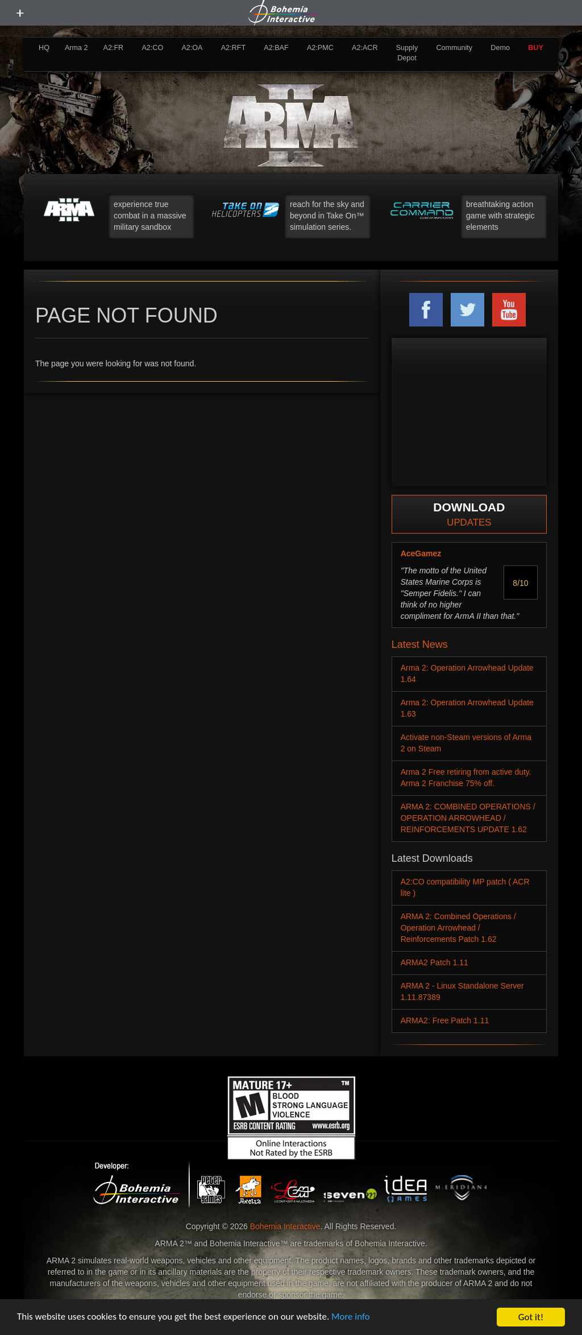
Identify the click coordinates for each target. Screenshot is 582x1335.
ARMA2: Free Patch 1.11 (445, 1020)
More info (351, 1318)
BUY (535, 48)
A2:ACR (365, 48)
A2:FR (113, 48)
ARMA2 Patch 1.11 (434, 962)
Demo (500, 48)
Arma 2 (76, 48)
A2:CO (152, 48)
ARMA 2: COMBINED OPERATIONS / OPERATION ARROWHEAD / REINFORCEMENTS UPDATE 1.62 (468, 818)
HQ (44, 48)
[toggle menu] (20, 13)
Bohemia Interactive (285, 1226)
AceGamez (421, 553)
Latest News (420, 644)
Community (454, 48)
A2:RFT (233, 48)
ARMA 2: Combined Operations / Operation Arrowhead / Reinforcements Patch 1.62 (458, 928)
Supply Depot (407, 53)
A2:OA (191, 48)
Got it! (530, 1317)
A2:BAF (276, 48)
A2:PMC (320, 48)
